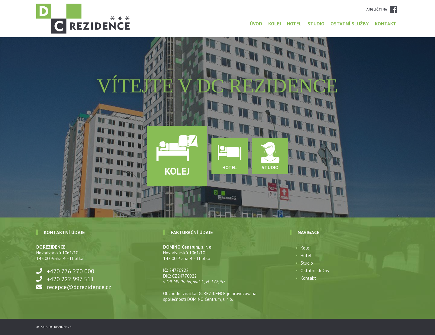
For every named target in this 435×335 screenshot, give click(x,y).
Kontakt (385, 24)
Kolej (274, 24)
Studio (316, 24)
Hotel (294, 24)
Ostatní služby (349, 24)
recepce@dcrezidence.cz (79, 287)
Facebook (393, 9)
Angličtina (376, 9)
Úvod (256, 24)
